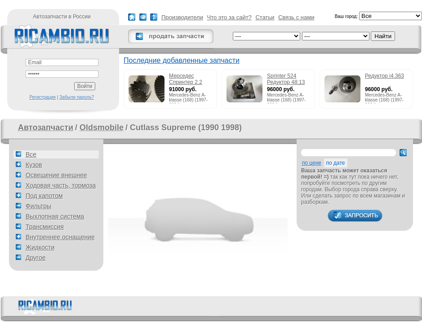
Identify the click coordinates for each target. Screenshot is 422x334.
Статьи (264, 17)
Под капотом (44, 195)
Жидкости (40, 247)
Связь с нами (296, 17)
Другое (35, 257)
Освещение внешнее (56, 175)
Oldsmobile (102, 127)
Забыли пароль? (76, 97)
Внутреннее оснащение (60, 237)
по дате (335, 163)
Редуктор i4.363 (384, 76)
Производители (182, 17)
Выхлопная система (55, 216)
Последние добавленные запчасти (182, 60)
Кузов (34, 164)
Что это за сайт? (229, 17)
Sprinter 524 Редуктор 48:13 (286, 79)
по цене (311, 163)
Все (31, 154)
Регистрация (43, 97)
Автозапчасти (45, 127)
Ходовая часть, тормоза (61, 185)
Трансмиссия (45, 226)
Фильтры (38, 206)
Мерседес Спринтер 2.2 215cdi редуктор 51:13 (189, 79)
